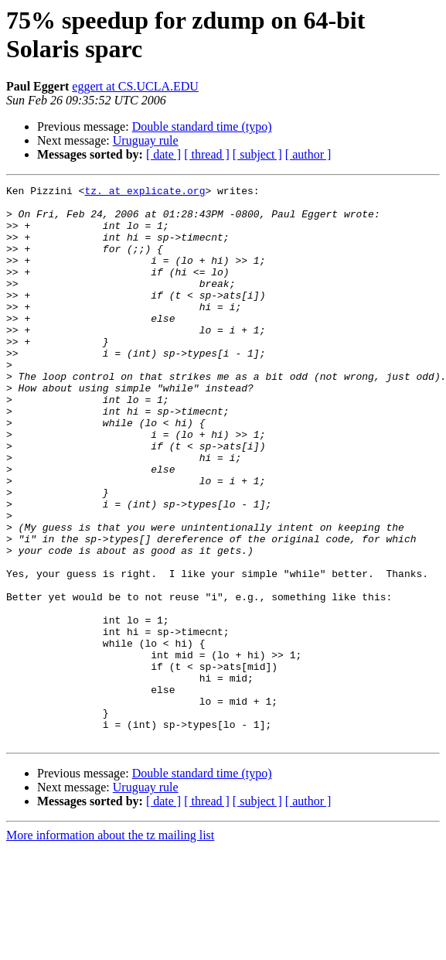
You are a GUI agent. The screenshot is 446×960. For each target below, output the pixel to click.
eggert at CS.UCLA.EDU (135, 86)
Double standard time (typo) (202, 126)
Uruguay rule (146, 140)
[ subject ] (257, 154)
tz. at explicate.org (144, 193)
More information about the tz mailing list (110, 946)
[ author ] (308, 154)
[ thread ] (207, 154)
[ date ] (163, 154)
